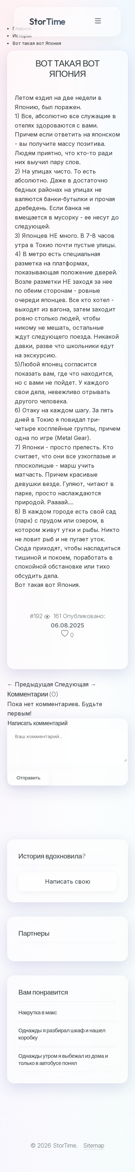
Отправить (28, 777)
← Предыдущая (30, 684)
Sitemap (93, 1145)
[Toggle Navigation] (98, 22)
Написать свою (67, 881)
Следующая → (75, 684)
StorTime (47, 21)
